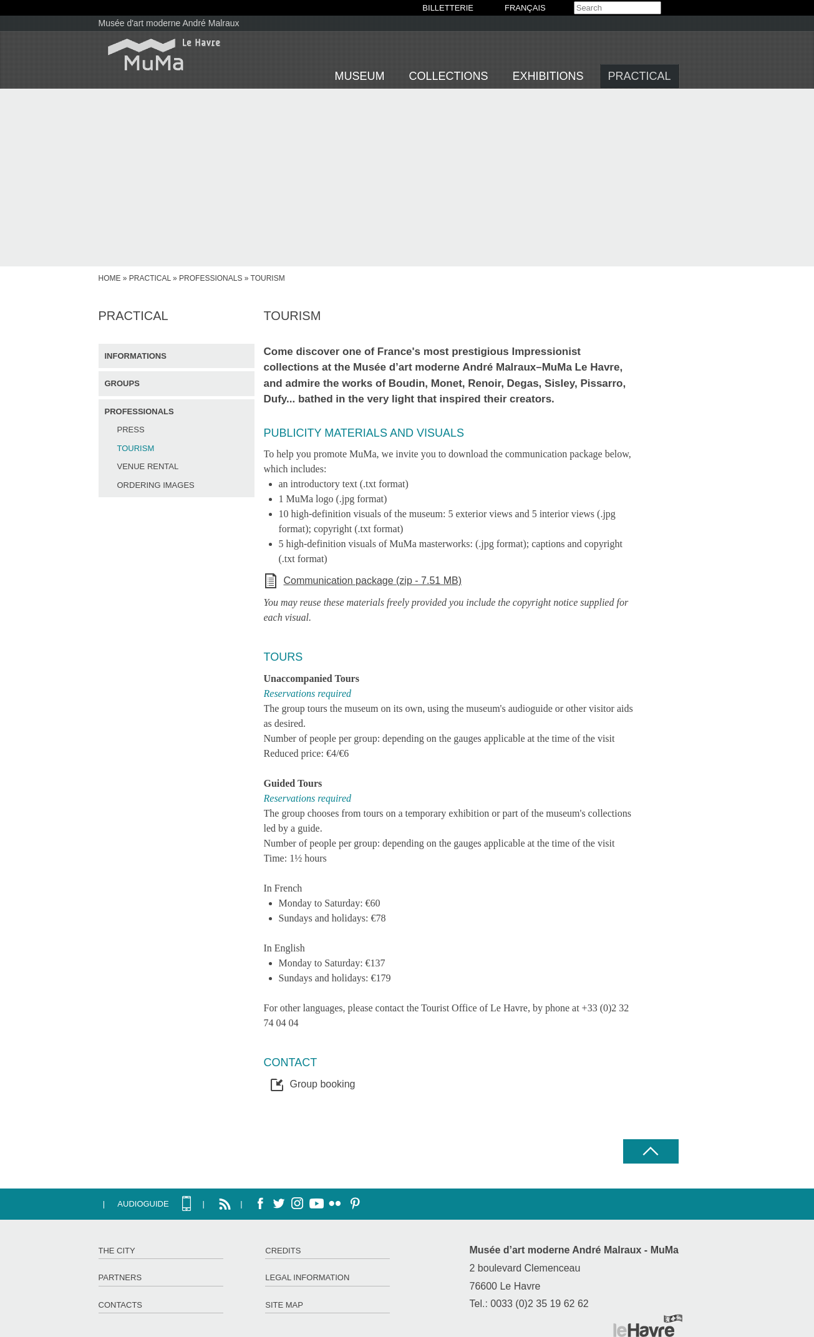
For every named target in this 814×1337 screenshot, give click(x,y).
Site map (284, 1305)
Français (525, 7)
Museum (360, 76)
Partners (120, 1277)
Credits (283, 1250)
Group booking (323, 1084)
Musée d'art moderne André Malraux (169, 23)
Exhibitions (548, 76)
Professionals (210, 278)
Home (110, 278)
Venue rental (148, 466)
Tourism (136, 448)
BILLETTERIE (447, 7)
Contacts (121, 1305)
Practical (639, 76)
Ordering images (156, 485)
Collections (448, 76)
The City (117, 1250)
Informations (136, 356)
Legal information (307, 1277)
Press (131, 429)
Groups (122, 383)
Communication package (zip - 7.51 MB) (373, 580)
